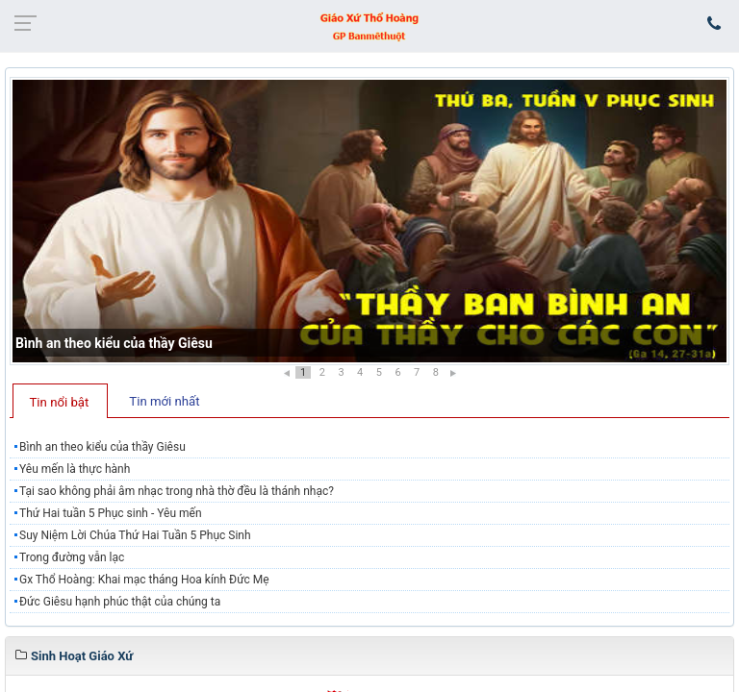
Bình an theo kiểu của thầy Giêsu (114, 343)
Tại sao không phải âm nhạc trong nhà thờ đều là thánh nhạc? (176, 491)
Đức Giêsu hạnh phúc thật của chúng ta (119, 601)
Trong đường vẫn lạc (71, 557)
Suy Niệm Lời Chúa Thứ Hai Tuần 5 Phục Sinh (135, 535)
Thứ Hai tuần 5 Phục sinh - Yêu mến (110, 513)
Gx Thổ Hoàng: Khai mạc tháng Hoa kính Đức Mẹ (144, 579)
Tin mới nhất (164, 401)
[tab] (60, 400)
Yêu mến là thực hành (74, 469)
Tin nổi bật (59, 402)
